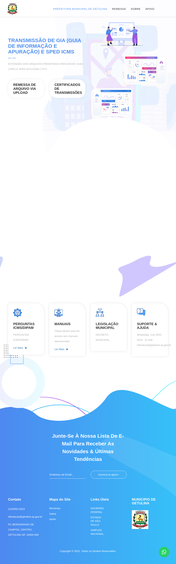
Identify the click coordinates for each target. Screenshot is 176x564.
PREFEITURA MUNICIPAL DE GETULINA (80, 8)
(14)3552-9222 (16, 508)
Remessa (54, 508)
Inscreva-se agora (108, 474)
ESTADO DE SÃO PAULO (96, 521)
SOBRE (136, 8)
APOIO (150, 8)
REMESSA (119, 8)
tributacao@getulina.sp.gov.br (25, 516)
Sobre (52, 513)
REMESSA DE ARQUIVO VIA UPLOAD (24, 89)
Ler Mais (20, 347)
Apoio (52, 518)
